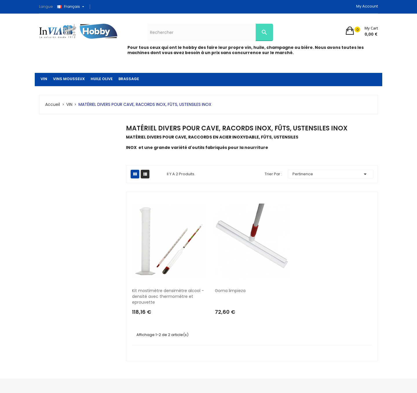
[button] (362, 31)
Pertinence (330, 174)
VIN (44, 79)
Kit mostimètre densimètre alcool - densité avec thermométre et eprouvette (168, 296)
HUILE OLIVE (102, 79)
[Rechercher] (210, 32)
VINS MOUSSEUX (69, 79)
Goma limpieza (230, 291)
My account (367, 6)
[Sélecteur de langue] (73, 6)
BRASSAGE (128, 79)
